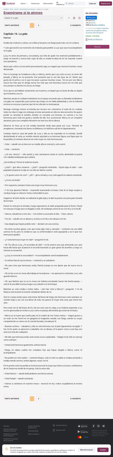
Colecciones (48, 4)
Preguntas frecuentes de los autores (11, 439)
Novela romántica (98, 25)
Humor (16, 9)
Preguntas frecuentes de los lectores (11, 435)
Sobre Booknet (33, 431)
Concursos (35, 4)
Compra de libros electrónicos (34, 427)
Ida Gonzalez (92, 13)
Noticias (6, 426)
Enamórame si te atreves (27, 9)
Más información (86, 450)
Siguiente (75, 25)
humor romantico (102, 28)
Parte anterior (12, 25)
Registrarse (105, 4)
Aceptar (103, 450)
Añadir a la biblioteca (95, 39)
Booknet (6, 9)
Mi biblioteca (60, 4)
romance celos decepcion (94, 33)
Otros (11, 9)
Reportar (97, 47)
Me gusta (91, 18)
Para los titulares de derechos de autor (10, 430)
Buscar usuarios (33, 434)
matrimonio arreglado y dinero (96, 30)
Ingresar (92, 4)
